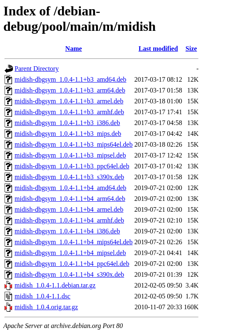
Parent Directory (37, 68)
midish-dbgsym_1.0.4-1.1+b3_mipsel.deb (70, 155)
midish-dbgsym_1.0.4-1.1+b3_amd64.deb (70, 79)
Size (191, 48)
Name (73, 48)
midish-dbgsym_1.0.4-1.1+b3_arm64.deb (70, 90)
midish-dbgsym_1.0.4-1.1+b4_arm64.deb (70, 198)
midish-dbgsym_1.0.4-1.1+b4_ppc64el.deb (72, 263)
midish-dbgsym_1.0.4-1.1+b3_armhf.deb (69, 111)
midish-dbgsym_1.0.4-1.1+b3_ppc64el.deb (72, 166)
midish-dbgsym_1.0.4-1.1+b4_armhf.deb (69, 220)
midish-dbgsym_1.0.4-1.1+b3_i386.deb (67, 122)
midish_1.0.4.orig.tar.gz (46, 306)
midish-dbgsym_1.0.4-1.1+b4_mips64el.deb (74, 241)
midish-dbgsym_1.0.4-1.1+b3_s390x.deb (69, 176)
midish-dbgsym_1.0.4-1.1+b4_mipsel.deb (70, 252)
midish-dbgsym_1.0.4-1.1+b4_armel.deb (69, 209)
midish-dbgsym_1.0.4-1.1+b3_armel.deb (69, 101)
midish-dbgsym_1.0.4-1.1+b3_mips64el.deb (74, 144)
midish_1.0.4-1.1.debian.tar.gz (55, 285)
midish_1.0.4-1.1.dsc (42, 296)
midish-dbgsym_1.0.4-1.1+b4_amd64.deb (70, 187)
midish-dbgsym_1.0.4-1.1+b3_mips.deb (68, 133)
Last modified (158, 48)
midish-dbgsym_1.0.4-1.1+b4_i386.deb (67, 231)
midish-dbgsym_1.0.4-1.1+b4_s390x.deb (69, 274)
